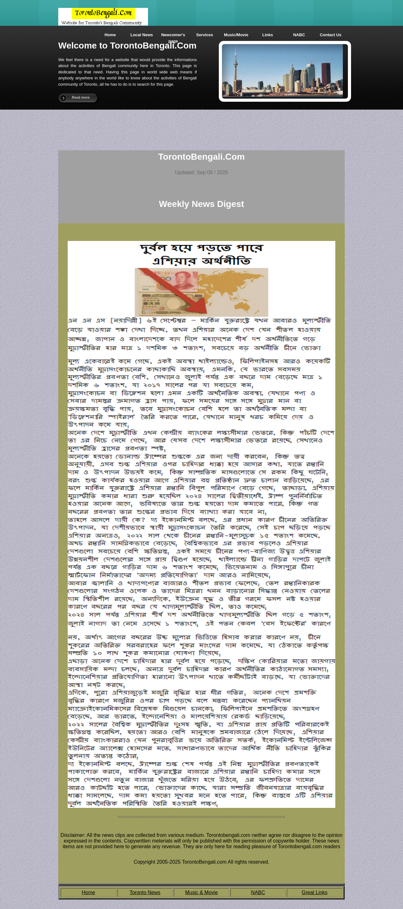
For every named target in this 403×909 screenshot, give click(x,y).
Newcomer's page (173, 36)
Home (110, 34)
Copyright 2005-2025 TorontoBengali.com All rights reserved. (201, 862)
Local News (141, 34)
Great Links (314, 892)
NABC (299, 34)
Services (204, 34)
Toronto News (144, 892)
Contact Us (331, 34)
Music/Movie (236, 34)
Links (267, 34)
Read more (81, 97)
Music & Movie (201, 892)
